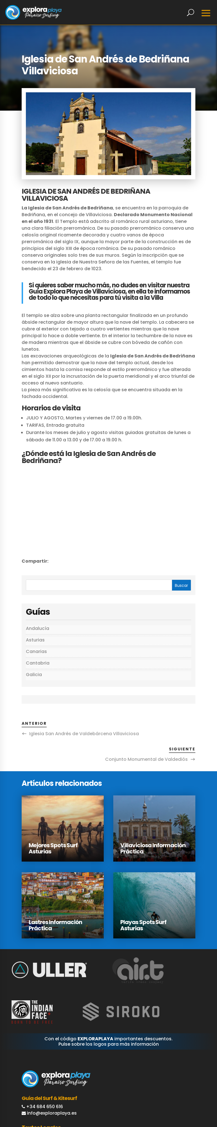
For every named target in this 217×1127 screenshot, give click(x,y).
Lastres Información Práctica (55, 925)
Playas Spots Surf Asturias (143, 925)
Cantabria (37, 663)
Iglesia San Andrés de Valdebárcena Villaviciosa (84, 733)
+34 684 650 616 (44, 1106)
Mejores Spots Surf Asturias (53, 848)
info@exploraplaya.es (52, 1113)
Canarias (36, 651)
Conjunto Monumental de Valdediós (146, 759)
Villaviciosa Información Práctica (153, 848)
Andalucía (37, 628)
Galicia (34, 674)
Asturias (35, 640)
